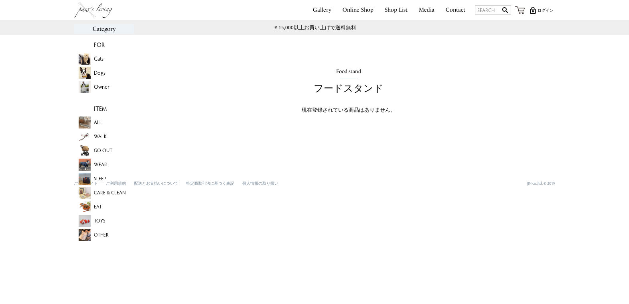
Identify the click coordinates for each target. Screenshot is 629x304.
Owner (102, 86)
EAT (98, 206)
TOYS (100, 220)
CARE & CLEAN (110, 192)
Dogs (100, 72)
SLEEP (100, 178)
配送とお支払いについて (156, 183)
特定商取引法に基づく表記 (210, 183)
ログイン (546, 10)
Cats (98, 58)
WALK (100, 136)
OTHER (101, 234)
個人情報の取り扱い (260, 183)
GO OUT (103, 150)
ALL (98, 122)
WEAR (100, 164)
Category (104, 29)
